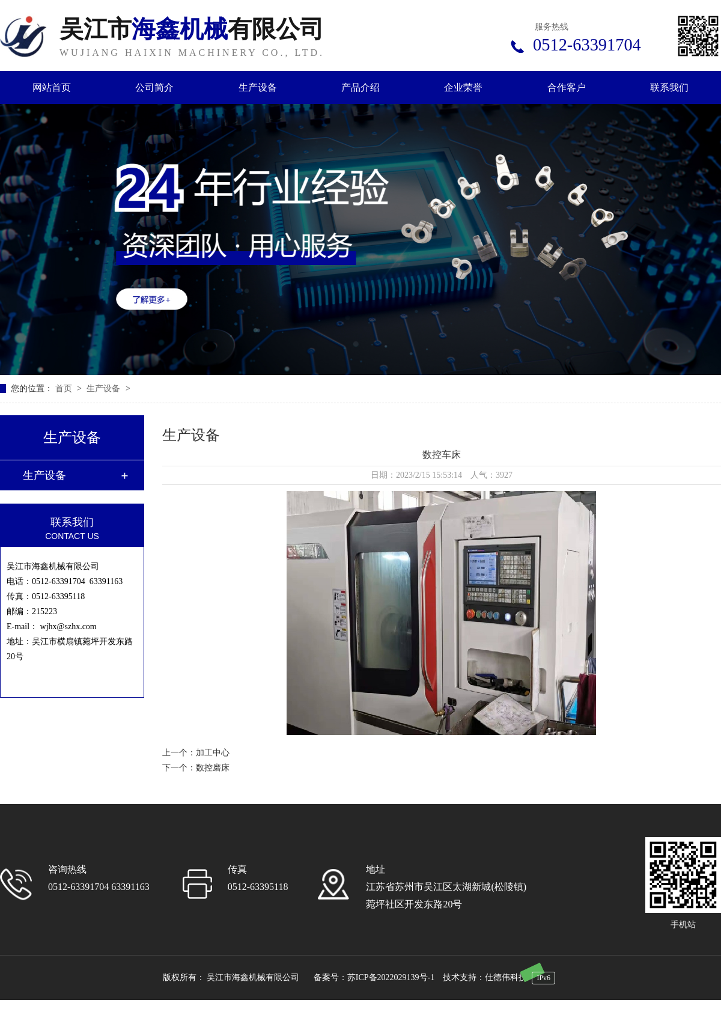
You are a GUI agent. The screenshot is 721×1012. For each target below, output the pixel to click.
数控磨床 (213, 767)
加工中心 (213, 752)
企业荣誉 (463, 87)
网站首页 (51, 87)
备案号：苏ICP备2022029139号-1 (374, 977)
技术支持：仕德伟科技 (485, 977)
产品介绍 (360, 87)
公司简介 (154, 87)
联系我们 (669, 87)
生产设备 (258, 87)
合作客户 (566, 87)
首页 (65, 388)
